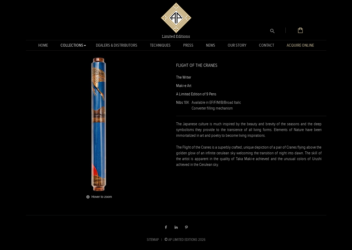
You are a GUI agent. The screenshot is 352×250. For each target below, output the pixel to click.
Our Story (237, 45)
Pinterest (186, 227)
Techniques (160, 45)
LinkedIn (176, 227)
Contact (266, 45)
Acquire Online (300, 45)
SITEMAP (153, 239)
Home (43, 45)
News (210, 45)
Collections (72, 46)
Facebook (166, 227)
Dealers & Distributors (116, 45)
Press (188, 45)
